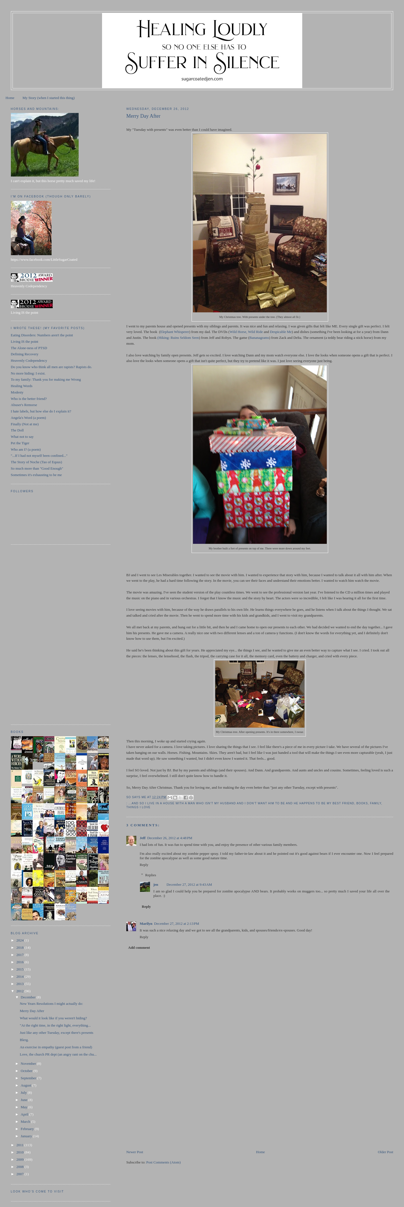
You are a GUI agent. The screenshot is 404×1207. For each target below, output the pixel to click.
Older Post (385, 1152)
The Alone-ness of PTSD (29, 348)
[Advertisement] (168, 1110)
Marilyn (146, 923)
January (27, 1136)
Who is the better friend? (29, 399)
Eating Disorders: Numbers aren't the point (42, 335)
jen (155, 884)
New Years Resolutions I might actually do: (51, 1003)
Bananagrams (259, 337)
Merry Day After (32, 1011)
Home (10, 98)
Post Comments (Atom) (163, 1162)
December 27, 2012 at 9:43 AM (189, 884)
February (28, 1129)
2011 (20, 1145)
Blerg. (24, 1040)
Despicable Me (281, 332)
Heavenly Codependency (29, 360)
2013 (20, 984)
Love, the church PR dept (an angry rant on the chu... (58, 1054)
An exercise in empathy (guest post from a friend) (56, 1047)
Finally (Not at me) (25, 424)
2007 (20, 1174)
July (24, 1092)
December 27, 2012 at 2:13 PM (176, 923)
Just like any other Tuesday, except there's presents (56, 1032)
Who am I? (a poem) (26, 449)
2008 (20, 1167)
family (375, 803)
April (25, 1114)
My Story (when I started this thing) (49, 98)
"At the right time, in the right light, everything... (55, 1025)
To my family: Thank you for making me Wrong (46, 379)
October (27, 1071)
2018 (20, 947)
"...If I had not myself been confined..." (39, 455)
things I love (138, 807)
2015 (20, 969)
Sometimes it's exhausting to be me (36, 475)
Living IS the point (24, 341)
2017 (20, 955)
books (362, 803)
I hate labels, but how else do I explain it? (41, 411)
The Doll (17, 430)
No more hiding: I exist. (28, 373)
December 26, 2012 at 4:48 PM (169, 838)
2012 (20, 991)
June (24, 1100)
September (29, 1078)
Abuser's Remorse (24, 405)
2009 (20, 1159)
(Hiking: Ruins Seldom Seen (178, 337)
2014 (20, 976)
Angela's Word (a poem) (28, 418)
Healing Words (22, 386)
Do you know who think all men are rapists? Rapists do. (51, 367)
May (24, 1107)
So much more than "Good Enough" (37, 468)
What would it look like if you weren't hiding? (53, 1018)
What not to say (22, 436)
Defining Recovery (24, 354)
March (26, 1121)
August (26, 1085)
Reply (144, 865)
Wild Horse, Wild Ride (246, 332)
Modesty (17, 392)
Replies (150, 875)
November (29, 1063)
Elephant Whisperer (174, 332)
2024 (20, 940)
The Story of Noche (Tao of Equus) (36, 462)
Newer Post (134, 1152)
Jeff (143, 838)
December (29, 997)
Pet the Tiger (20, 443)
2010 (20, 1152)
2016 (20, 962)
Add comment (139, 947)
